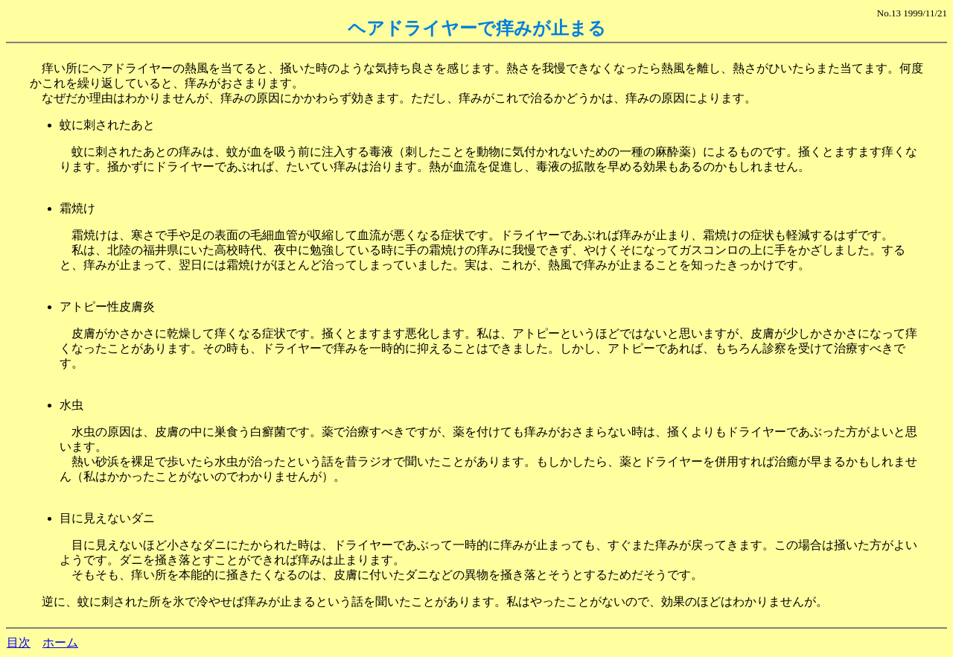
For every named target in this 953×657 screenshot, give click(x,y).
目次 (19, 642)
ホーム (60, 642)
